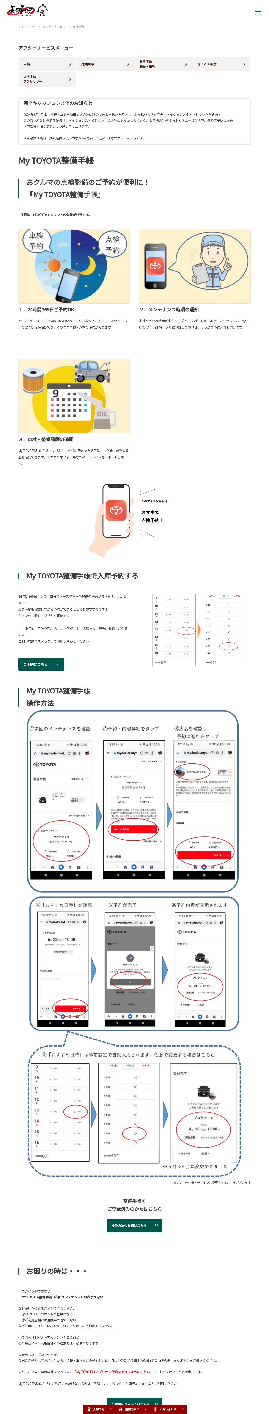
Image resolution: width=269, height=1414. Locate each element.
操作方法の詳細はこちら (129, 1225)
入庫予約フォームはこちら (130, 1404)
